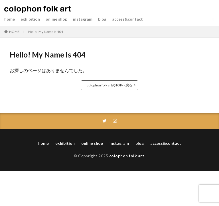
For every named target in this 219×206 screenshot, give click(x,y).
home (9, 19)
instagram (82, 19)
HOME (14, 31)
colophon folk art (127, 155)
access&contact (127, 19)
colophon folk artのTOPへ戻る (109, 85)
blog (102, 19)
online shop (56, 19)
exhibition (30, 19)
